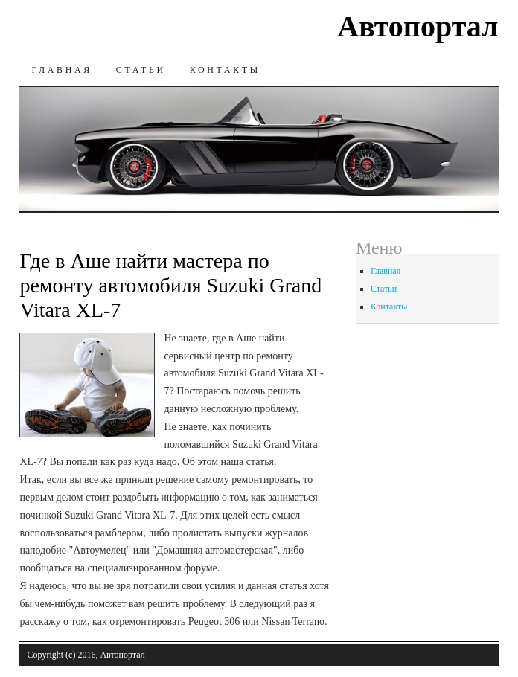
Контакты (225, 70)
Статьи (141, 70)
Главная (61, 70)
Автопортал (417, 26)
